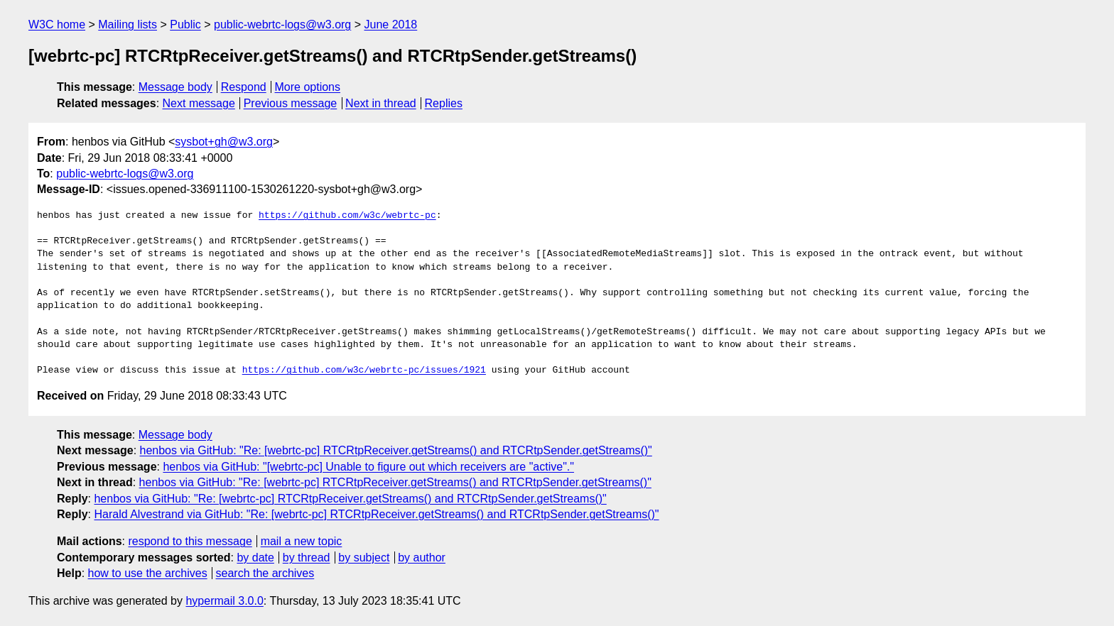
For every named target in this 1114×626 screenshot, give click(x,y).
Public (185, 24)
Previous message (290, 103)
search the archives (265, 573)
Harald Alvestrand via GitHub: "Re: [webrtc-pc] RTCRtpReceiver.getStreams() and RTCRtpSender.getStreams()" (376, 514)
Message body (175, 87)
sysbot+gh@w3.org (224, 142)
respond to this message (190, 541)
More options (308, 87)
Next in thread (380, 103)
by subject (363, 557)
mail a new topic (301, 541)
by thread (306, 557)
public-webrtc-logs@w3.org (282, 24)
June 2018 (391, 24)
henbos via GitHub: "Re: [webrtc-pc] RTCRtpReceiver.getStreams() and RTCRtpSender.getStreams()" (396, 450)
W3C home (56, 24)
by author (421, 557)
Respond (243, 87)
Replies (444, 103)
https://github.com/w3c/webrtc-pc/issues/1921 (364, 370)
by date (255, 557)
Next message (199, 103)
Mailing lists (127, 24)
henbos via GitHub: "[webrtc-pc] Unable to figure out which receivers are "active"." (368, 467)
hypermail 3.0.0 (224, 601)
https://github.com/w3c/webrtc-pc (347, 215)
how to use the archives (147, 573)
